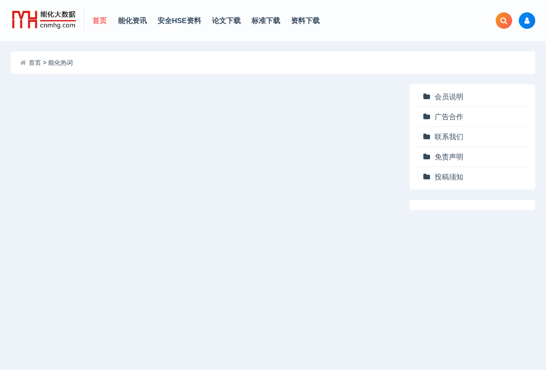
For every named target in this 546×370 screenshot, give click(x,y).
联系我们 (449, 137)
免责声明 (449, 157)
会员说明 (449, 96)
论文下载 (226, 20)
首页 (99, 20)
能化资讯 (132, 20)
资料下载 (305, 20)
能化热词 (60, 62)
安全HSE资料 (179, 20)
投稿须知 (449, 177)
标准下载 (265, 20)
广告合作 (449, 117)
